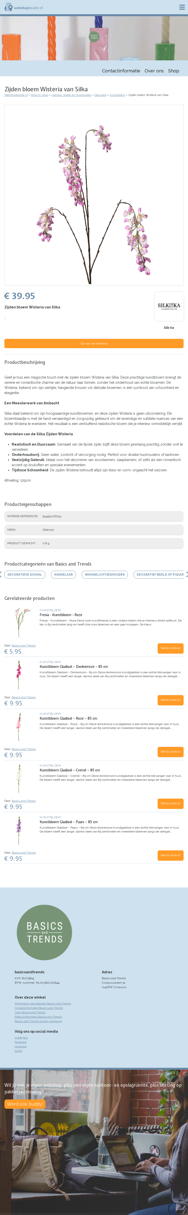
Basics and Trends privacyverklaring (38, 1021)
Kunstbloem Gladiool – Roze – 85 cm (68, 718)
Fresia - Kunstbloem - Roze (61, 615)
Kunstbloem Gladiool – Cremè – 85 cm (70, 770)
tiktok (18, 1051)
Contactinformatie (121, 70)
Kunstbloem (117, 95)
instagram (21, 1037)
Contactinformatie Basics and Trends (39, 1008)
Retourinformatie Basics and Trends (38, 1016)
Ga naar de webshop (94, 343)
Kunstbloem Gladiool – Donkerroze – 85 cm (74, 666)
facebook (21, 1042)
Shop (173, 70)
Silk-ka (169, 328)
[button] (94, 283)
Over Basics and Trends (30, 1012)
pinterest (21, 1046)
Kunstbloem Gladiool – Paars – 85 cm (69, 822)
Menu (182, 7)
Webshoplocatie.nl (16, 95)
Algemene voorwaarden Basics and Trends (43, 1003)
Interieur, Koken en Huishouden (71, 95)
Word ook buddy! (25, 1104)
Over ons (154, 70)
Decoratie (100, 95)
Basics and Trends (24, 645)
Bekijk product (170, 648)
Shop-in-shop (39, 95)
